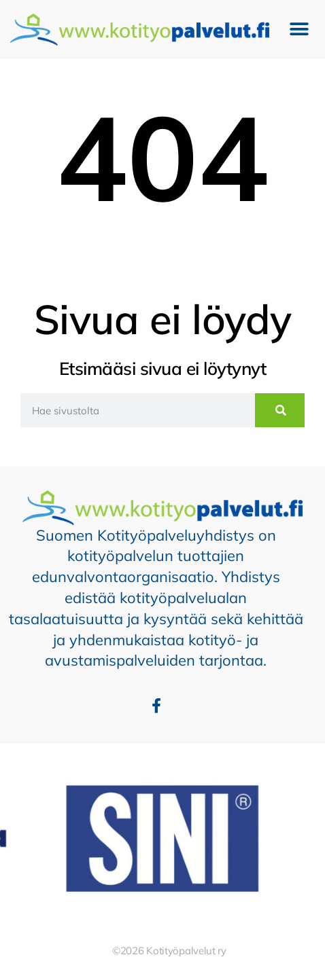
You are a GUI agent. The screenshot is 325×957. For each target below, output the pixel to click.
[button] (299, 29)
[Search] (280, 410)
